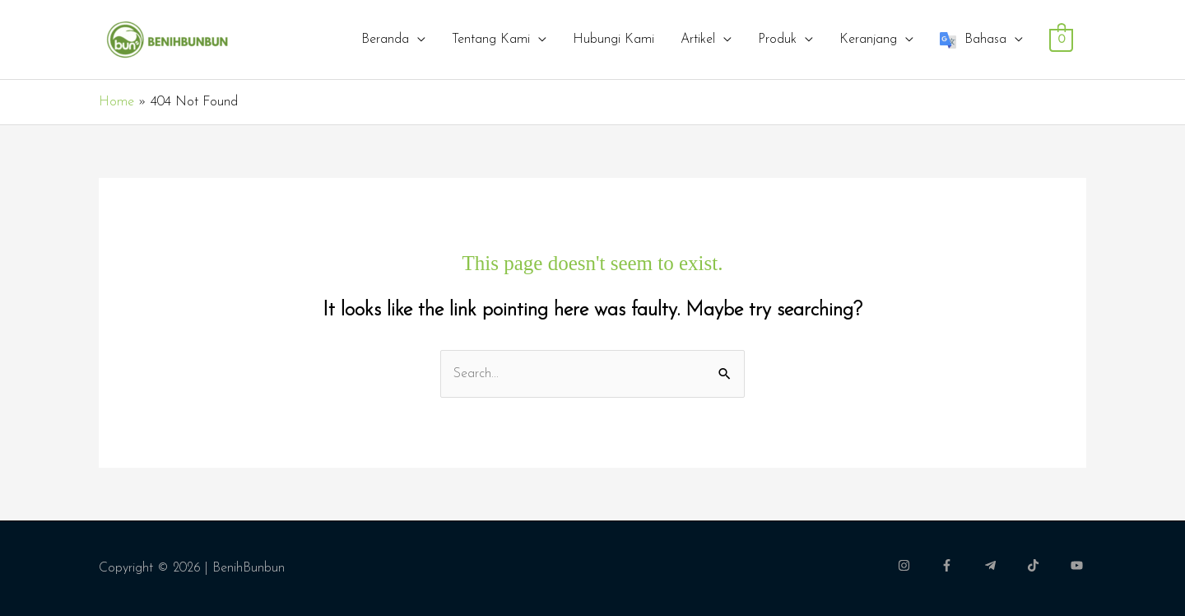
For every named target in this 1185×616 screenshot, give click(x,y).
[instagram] (917, 565)
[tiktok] (1046, 565)
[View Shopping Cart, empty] (1061, 39)
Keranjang (868, 39)
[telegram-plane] (1004, 565)
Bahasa (973, 40)
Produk (777, 39)
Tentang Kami (491, 39)
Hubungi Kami (613, 39)
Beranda (385, 39)
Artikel (698, 39)
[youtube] (1079, 565)
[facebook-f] (960, 565)
